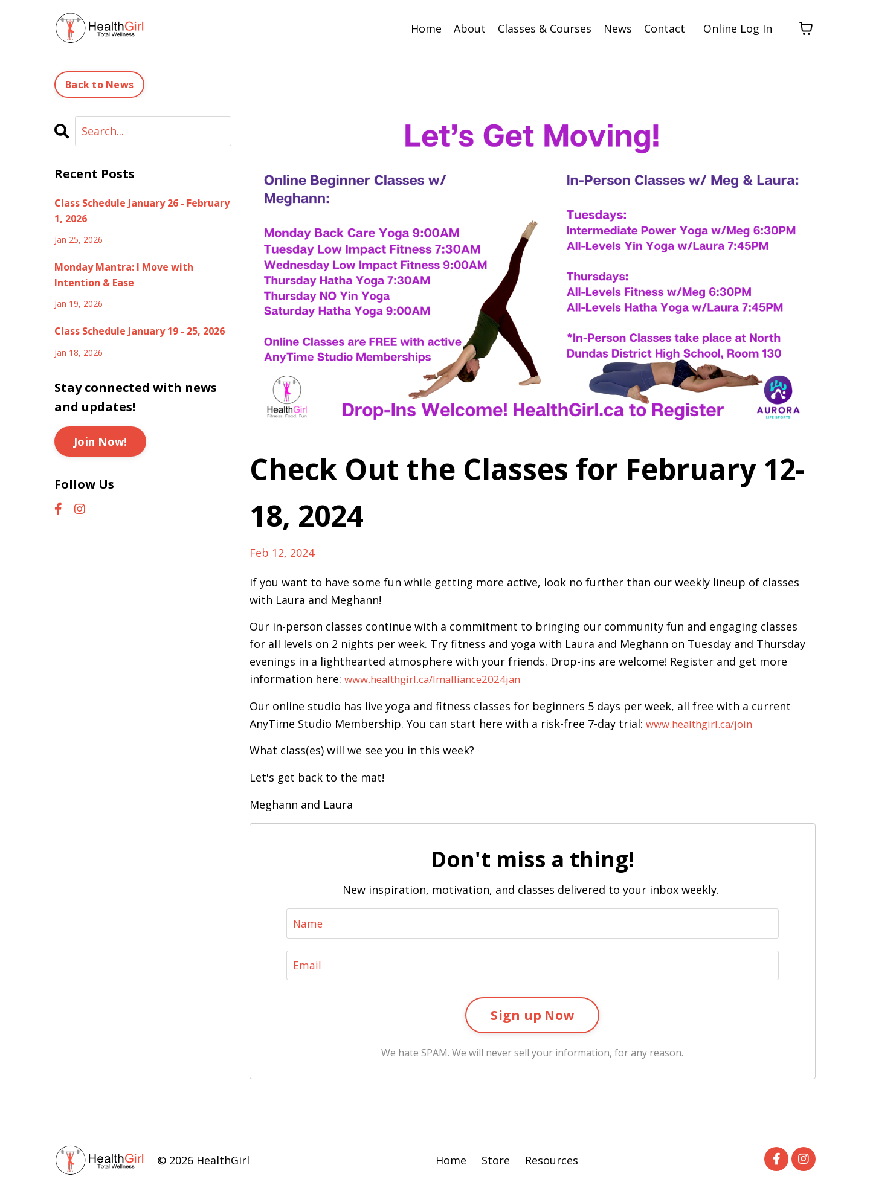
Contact (664, 28)
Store (496, 1161)
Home (426, 28)
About (470, 28)
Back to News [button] (99, 84)
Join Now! (100, 441)
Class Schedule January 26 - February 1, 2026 (142, 210)
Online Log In (737, 28)
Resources (551, 1161)
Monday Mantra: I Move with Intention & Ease (123, 274)
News (618, 28)
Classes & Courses (544, 28)
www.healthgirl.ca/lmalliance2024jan (438, 678)
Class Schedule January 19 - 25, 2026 (139, 330)
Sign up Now (532, 1015)
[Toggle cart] (806, 28)
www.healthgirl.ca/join (704, 723)
